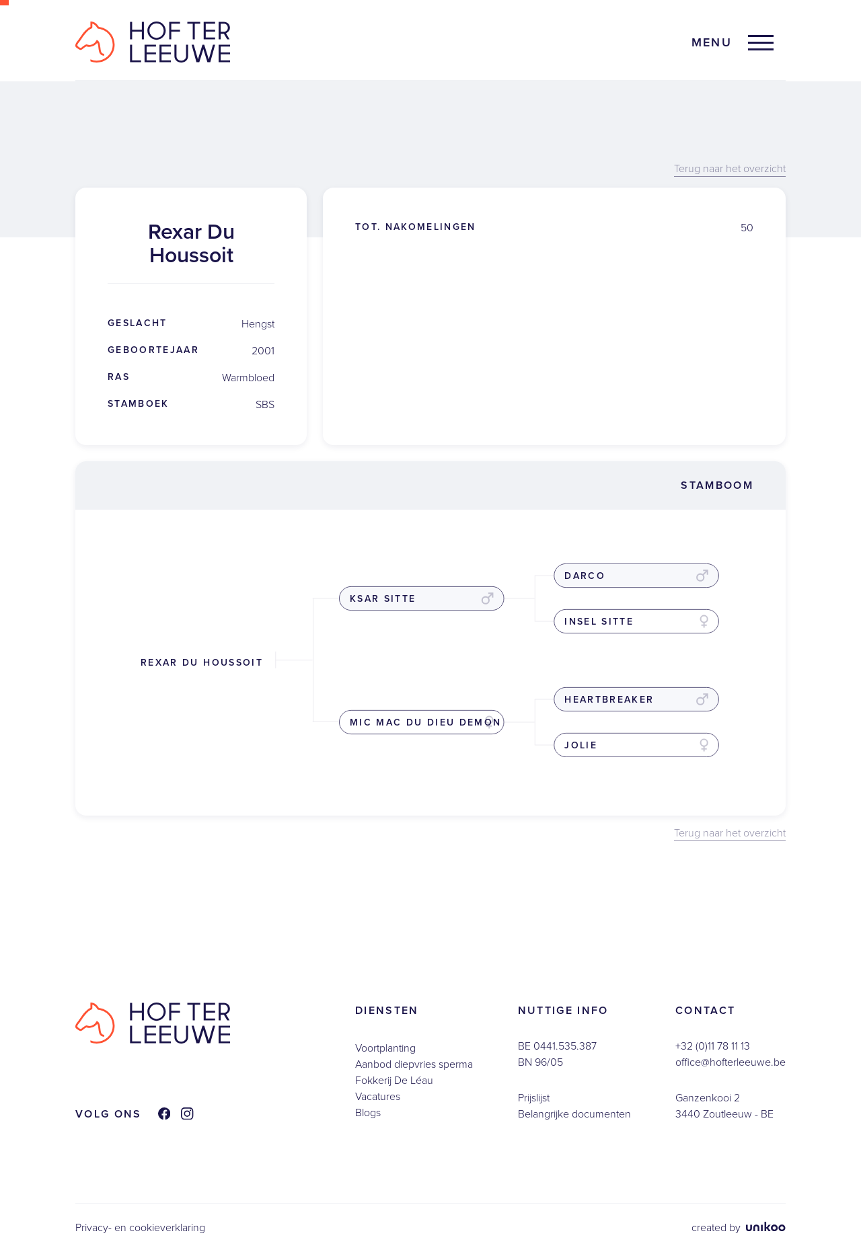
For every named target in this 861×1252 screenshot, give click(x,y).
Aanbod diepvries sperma (414, 1064)
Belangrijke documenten (574, 1114)
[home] (152, 42)
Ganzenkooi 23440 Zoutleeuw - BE (724, 1106)
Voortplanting (385, 1048)
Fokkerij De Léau (394, 1080)
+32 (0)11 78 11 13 (712, 1046)
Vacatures (377, 1096)
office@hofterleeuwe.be (730, 1062)
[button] (732, 43)
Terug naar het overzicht (730, 169)
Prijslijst (534, 1097)
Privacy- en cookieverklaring (140, 1227)
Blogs (368, 1112)
